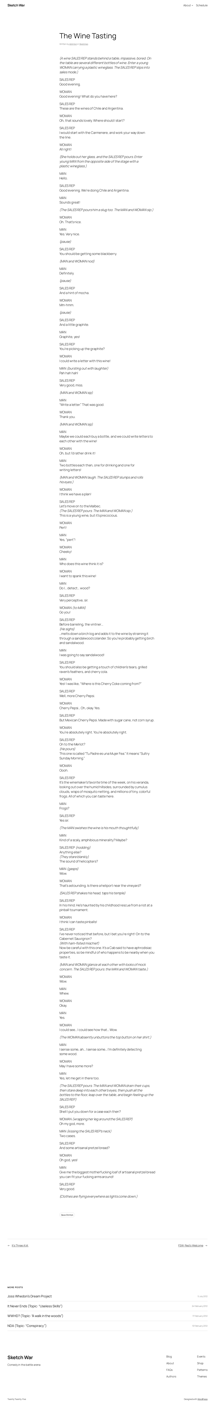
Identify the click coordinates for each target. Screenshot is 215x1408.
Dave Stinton (67, 1214)
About (187, 5)
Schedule (202, 5)
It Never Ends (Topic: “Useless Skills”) (35, 1306)
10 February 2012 (200, 1325)
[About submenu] (192, 5)
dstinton (73, 44)
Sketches (83, 44)
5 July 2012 (203, 1296)
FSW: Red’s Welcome (190, 1245)
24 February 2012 (200, 1306)
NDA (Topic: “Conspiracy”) (27, 1326)
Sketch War (16, 5)
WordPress (203, 1399)
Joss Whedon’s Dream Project (29, 1296)
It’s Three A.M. (20, 1245)
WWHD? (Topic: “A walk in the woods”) (35, 1316)
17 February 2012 (200, 1315)
